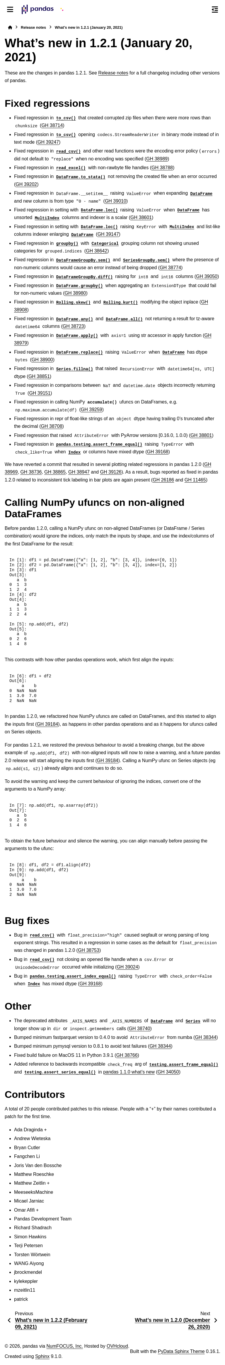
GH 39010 (115, 201)
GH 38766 (127, 1055)
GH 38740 (139, 1028)
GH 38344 (205, 1037)
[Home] (10, 27)
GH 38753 (88, 950)
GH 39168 (157, 451)
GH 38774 (170, 267)
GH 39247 (48, 142)
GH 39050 (206, 276)
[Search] (202, 9)
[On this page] (214, 9)
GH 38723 (73, 326)
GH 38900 (42, 359)
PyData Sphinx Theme (181, 1351)
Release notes (33, 27)
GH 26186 (163, 479)
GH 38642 (96, 250)
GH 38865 (55, 471)
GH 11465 (195, 479)
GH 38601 (141, 217)
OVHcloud (117, 1346)
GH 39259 (91, 409)
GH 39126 (111, 471)
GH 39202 (26, 184)
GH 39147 (108, 234)
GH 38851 (39, 376)
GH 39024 (127, 966)
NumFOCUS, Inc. (65, 1346)
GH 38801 (201, 435)
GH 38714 (52, 125)
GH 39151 (39, 393)
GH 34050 (168, 1071)
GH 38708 (51, 426)
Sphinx (42, 1356)
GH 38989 (157, 158)
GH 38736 (31, 471)
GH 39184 (47, 724)
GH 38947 (79, 471)
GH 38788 (162, 167)
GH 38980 (75, 293)
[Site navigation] (10, 9)
